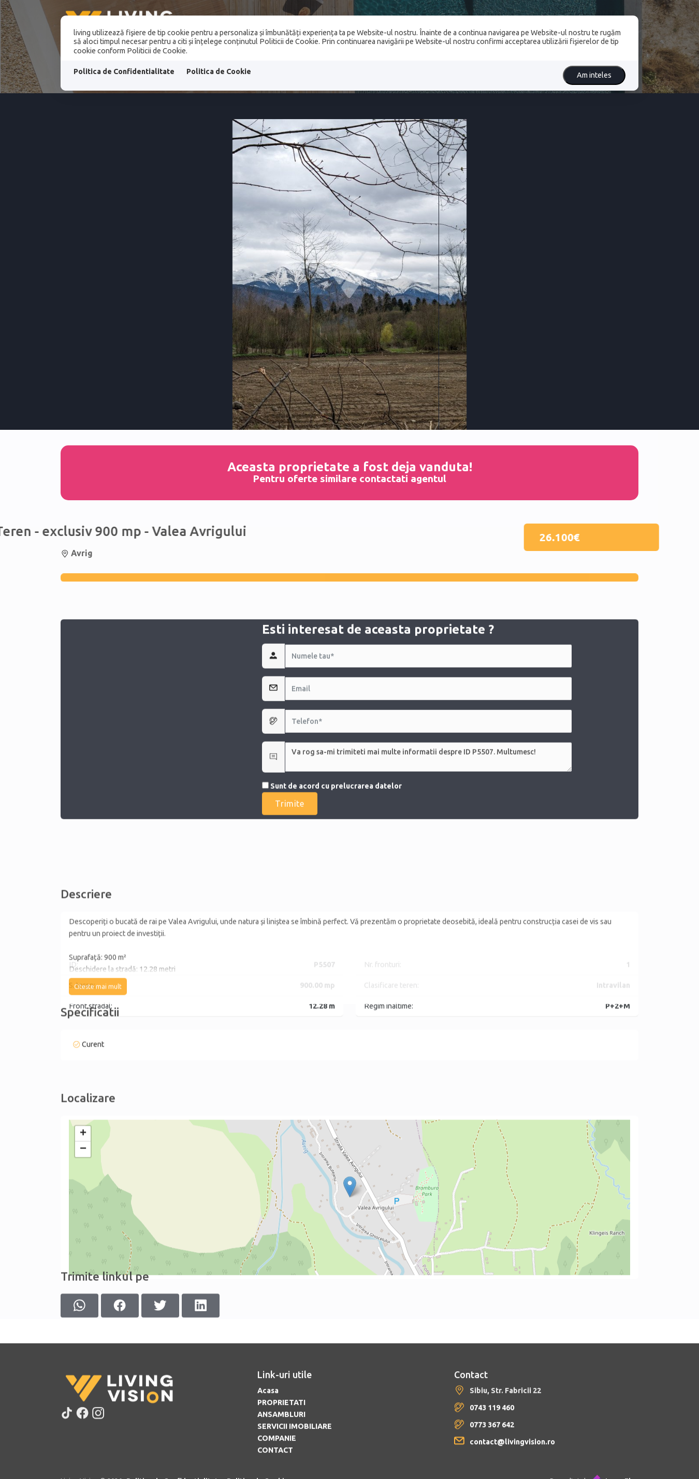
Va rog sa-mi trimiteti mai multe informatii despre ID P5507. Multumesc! (428, 837)
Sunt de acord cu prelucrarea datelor (332, 866)
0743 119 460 (492, 1472)
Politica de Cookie (218, 71)
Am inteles (594, 75)
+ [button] (83, 1209)
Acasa (268, 1455)
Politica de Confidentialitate (124, 71)
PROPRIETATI (281, 1466)
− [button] (83, 1224)
